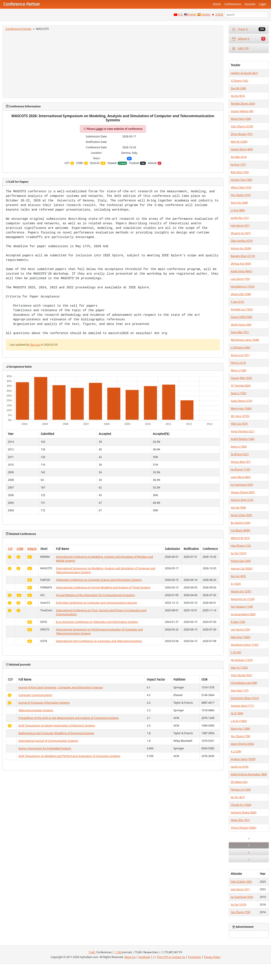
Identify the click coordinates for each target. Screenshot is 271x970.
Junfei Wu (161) (240, 218)
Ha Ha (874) (238, 96)
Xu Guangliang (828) (243, 614)
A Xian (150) (238, 622)
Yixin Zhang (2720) (242, 126)
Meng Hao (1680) (241, 408)
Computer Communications (35, 695)
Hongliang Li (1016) (242, 286)
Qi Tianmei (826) (241, 385)
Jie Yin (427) (238, 797)
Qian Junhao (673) (241, 241)
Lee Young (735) (240, 629)
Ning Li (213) (238, 363)
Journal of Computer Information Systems (44, 703)
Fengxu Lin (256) (241, 789)
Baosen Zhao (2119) (243, 256)
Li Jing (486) (238, 210)
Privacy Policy (212, 957)
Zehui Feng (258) (241, 119)
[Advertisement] (113, 63)
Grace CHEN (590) (241, 317)
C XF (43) (236, 652)
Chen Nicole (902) (241, 675)
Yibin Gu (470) (239, 424)
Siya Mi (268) (238, 88)
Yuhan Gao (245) (241, 561)
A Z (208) (236, 751)
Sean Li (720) (238, 393)
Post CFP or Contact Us (171, 957)
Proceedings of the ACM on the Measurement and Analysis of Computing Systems (68, 718)
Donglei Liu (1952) (242, 309)
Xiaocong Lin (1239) (243, 599)
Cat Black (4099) (240, 530)
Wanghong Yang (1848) (245, 340)
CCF (10, 549)
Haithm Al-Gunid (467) (244, 73)
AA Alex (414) (239, 157)
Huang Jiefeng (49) (242, 111)
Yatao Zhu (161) (240, 820)
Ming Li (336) (238, 370)
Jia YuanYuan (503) (242, 485)
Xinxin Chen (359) (241, 515)
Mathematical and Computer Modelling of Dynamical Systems (56, 733)
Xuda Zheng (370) (241, 401)
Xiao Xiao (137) (240, 690)
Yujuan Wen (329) (241, 378)
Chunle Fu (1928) (241, 805)
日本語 (219, 14)
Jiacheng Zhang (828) (243, 812)
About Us (130, 957)
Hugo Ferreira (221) (242, 431)
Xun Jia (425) (238, 576)
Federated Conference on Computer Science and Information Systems (99, 580)
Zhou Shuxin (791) (242, 134)
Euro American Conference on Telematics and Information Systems (97, 622)
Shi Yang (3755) (240, 416)
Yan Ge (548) (238, 507)
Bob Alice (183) (240, 172)
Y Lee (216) (237, 302)
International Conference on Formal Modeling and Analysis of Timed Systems (103, 587)
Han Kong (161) (240, 225)
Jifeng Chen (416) (241, 187)
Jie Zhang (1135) (240, 469)
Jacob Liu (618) (239, 767)
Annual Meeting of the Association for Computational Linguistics (95, 595)
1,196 (117, 952)
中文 (180, 14)
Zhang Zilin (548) (241, 294)
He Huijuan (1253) (242, 660)
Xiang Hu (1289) (240, 728)
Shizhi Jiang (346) (241, 324)
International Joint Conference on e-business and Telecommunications (99, 641)
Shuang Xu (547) (241, 233)
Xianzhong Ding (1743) (244, 645)
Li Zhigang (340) (240, 347)
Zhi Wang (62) (239, 782)
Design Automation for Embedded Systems (44, 748)
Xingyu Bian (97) (241, 462)
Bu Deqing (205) (240, 523)
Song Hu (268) (239, 202)
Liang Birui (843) (241, 477)
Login (262, 4)
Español (205, 14)
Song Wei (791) (240, 332)
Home (217, 4)
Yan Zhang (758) (240, 736)
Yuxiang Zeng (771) (242, 706)
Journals (249, 4)
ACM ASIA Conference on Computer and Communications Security (96, 603)
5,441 (92, 952)
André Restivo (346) (242, 439)
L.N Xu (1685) (239, 721)
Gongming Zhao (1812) (245, 698)
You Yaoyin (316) (241, 195)
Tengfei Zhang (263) (243, 103)
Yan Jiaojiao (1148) (242, 606)
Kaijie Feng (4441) (241, 271)
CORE (20, 549)
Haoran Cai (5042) (241, 568)
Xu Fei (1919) (238, 553)
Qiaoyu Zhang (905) (243, 492)
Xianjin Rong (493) (242, 149)
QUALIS (32, 549)
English (192, 14)
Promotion (194, 957)
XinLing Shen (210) (242, 500)
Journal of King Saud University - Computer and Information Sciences (60, 687)
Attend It (248, 39)
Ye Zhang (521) (240, 454)
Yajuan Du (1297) (241, 591)
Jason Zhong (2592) (242, 744)
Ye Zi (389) (237, 713)
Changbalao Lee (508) (244, 683)
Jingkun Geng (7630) (243, 759)
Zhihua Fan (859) (241, 263)
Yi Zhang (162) (239, 81)
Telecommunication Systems (35, 710)
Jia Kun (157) (238, 164)
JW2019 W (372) (240, 538)
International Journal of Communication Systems (48, 741)
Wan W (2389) (239, 142)
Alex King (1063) (240, 637)
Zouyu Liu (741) (240, 355)
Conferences (232, 4)
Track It (248, 29)
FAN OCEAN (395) (241, 882)
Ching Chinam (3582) (243, 828)
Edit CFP (240, 49)
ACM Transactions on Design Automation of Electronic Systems (56, 725)
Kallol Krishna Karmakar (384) (249, 774)
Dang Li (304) (239, 446)
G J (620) (236, 584)
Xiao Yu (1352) (239, 667)
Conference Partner (18, 29)
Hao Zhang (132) (241, 546)
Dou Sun (35, 344)
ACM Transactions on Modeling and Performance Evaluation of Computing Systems (69, 756)
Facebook (144, 957)
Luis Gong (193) (240, 279)
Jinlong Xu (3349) (241, 248)
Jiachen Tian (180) (241, 180)
